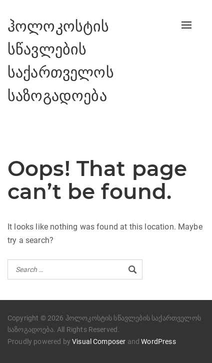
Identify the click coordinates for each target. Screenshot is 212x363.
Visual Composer (99, 342)
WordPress (158, 342)
